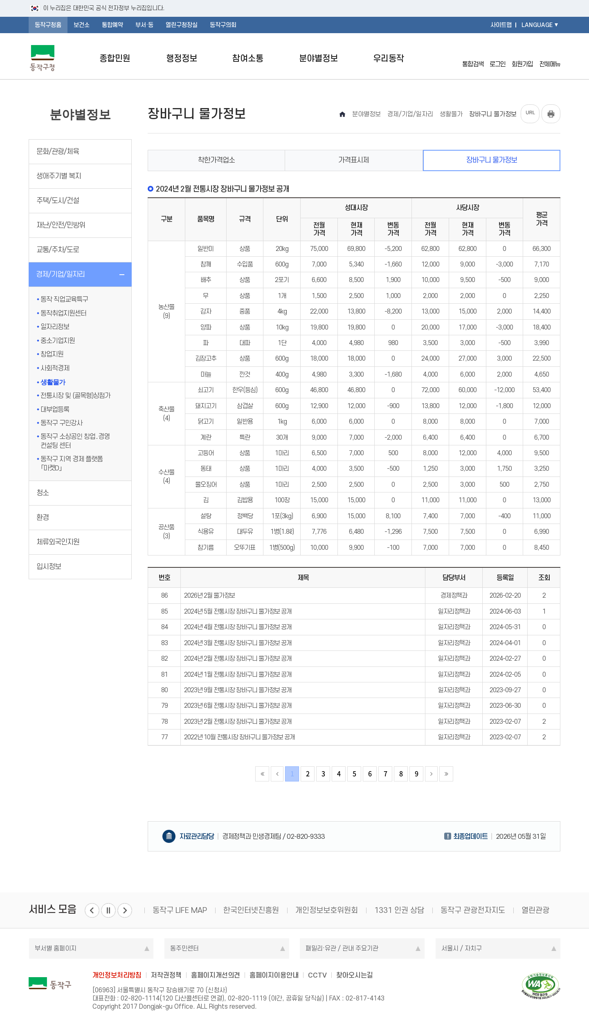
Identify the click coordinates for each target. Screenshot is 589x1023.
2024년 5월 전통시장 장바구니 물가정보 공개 (238, 611)
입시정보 (48, 566)
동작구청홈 (48, 25)
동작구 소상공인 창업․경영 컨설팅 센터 (75, 440)
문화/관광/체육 (57, 151)
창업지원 (51, 354)
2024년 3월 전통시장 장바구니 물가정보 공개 (238, 643)
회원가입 (522, 58)
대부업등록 (54, 409)
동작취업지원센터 (63, 313)
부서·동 (144, 25)
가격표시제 (353, 160)
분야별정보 (318, 58)
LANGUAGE (537, 25)
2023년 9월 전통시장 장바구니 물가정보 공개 (238, 690)
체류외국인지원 (57, 542)
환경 (42, 517)
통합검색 (472, 58)
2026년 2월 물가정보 (209, 595)
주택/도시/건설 (57, 200)
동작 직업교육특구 (64, 299)
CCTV (317, 975)
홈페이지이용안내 (274, 975)
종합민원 (114, 58)
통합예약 (112, 25)
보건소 (82, 25)
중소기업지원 (57, 340)
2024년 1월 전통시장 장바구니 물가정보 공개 (238, 674)
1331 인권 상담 (399, 910)
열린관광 (535, 910)
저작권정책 (166, 975)
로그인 (498, 58)
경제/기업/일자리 (60, 274)
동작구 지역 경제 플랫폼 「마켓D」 (71, 463)
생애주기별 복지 (58, 176)
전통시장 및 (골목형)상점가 (75, 395)
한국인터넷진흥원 (251, 910)
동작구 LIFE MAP (180, 910)
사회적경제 (54, 368)
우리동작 (388, 58)
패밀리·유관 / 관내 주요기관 (342, 948)
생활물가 (52, 382)
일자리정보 (54, 327)
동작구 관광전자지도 (473, 910)
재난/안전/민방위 (60, 225)
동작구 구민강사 (61, 423)
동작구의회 (223, 25)
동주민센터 (184, 948)
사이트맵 (501, 25)
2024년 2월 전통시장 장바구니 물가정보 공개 (238, 658)
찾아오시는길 (354, 975)
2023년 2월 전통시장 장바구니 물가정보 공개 (238, 721)
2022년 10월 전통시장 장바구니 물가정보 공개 (239, 737)
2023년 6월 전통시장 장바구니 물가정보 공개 (238, 705)
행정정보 (181, 58)
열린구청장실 (182, 25)
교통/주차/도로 (57, 249)
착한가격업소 (216, 160)
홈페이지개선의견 (215, 975)
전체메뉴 (549, 58)
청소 (42, 492)
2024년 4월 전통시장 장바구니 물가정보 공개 (238, 627)
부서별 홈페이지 (55, 948)
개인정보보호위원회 (326, 910)
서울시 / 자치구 (461, 948)
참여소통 (247, 58)
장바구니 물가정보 (491, 160)
